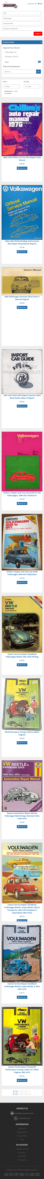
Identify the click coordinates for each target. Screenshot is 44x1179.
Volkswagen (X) (10, 52)
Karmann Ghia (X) (11, 56)
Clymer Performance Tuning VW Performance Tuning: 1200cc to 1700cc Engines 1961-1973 (22, 1070)
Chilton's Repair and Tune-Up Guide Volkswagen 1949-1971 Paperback (22, 573)
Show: (5, 82)
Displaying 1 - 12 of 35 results (11, 92)
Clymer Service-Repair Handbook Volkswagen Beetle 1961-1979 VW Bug (22, 655)
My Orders (22, 1152)
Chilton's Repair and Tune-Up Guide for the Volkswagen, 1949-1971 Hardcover (22, 494)
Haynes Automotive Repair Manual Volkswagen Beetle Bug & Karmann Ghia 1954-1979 (22, 816)
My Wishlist (22, 1156)
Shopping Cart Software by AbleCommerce (22, 1170)
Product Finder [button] (8, 42)
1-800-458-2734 (24, 1118)
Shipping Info (22, 1132)
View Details (22, 168)
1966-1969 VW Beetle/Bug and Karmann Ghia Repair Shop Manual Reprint (22, 242)
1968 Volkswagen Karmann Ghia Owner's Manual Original (22, 298)
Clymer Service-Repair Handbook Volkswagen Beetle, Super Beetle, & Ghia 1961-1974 (22, 986)
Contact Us (22, 1160)
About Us (22, 1128)
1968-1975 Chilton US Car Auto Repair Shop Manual (22, 158)
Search (38, 34)
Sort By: (26, 82)
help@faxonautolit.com (24, 1113)
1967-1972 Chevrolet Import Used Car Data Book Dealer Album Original (22, 396)
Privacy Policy (22, 1136)
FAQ (22, 1139)
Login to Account (22, 1149)
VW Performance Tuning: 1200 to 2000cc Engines (22, 733)
